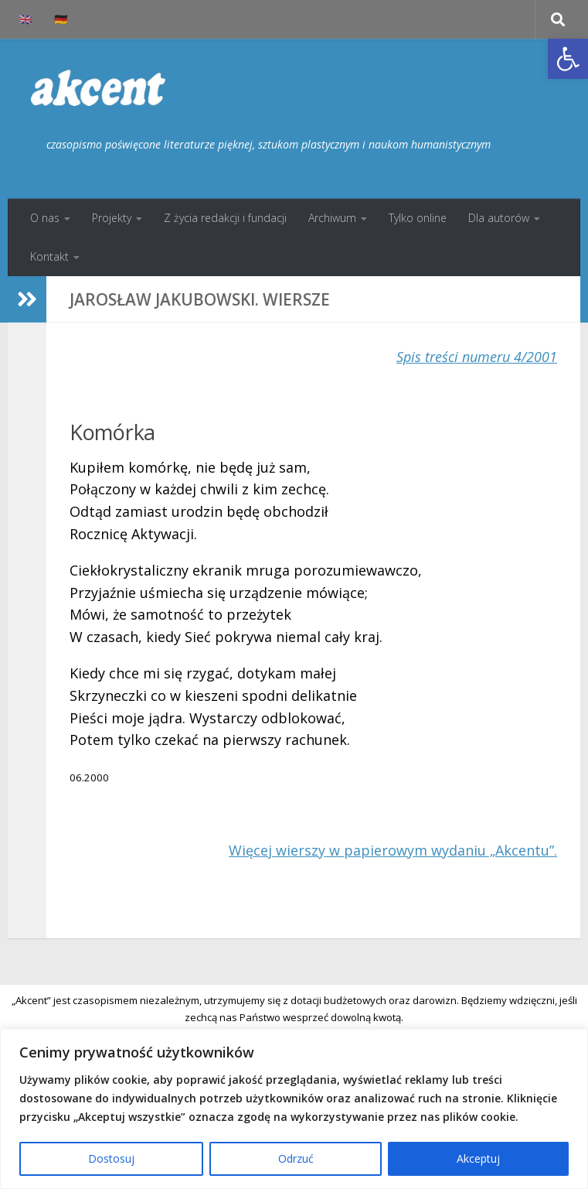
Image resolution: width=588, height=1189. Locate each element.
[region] (294, 1109)
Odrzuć (296, 1158)
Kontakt (49, 256)
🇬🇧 (25, 19)
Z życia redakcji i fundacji (225, 217)
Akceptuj (478, 1158)
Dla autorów (498, 217)
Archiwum (332, 217)
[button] (568, 59)
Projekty (111, 217)
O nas (44, 217)
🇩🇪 (61, 19)
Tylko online (418, 217)
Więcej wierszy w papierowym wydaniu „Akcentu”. (393, 850)
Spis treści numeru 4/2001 (476, 356)
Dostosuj (111, 1158)
